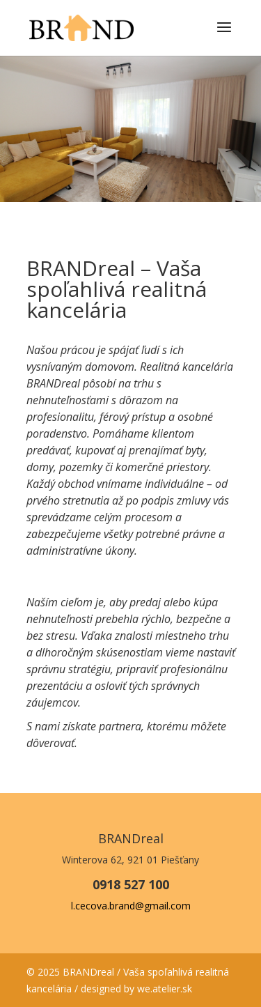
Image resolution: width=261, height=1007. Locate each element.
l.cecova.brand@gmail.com (131, 905)
